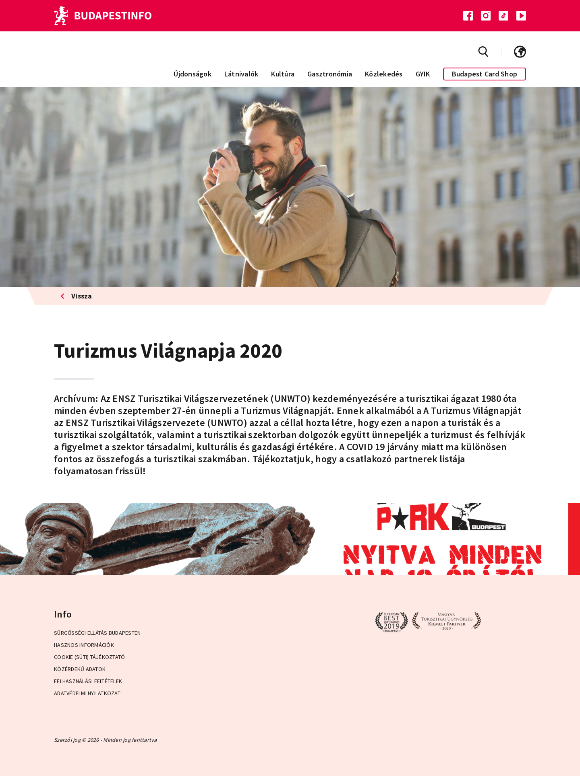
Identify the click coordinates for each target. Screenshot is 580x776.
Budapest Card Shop (485, 73)
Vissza (76, 296)
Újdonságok (192, 73)
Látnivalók (241, 73)
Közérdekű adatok (80, 669)
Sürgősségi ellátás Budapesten (97, 632)
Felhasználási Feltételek (88, 681)
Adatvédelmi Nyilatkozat (87, 693)
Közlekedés (384, 73)
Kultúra (282, 73)
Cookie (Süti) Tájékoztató (89, 657)
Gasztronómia (329, 73)
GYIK (423, 73)
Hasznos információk (84, 644)
